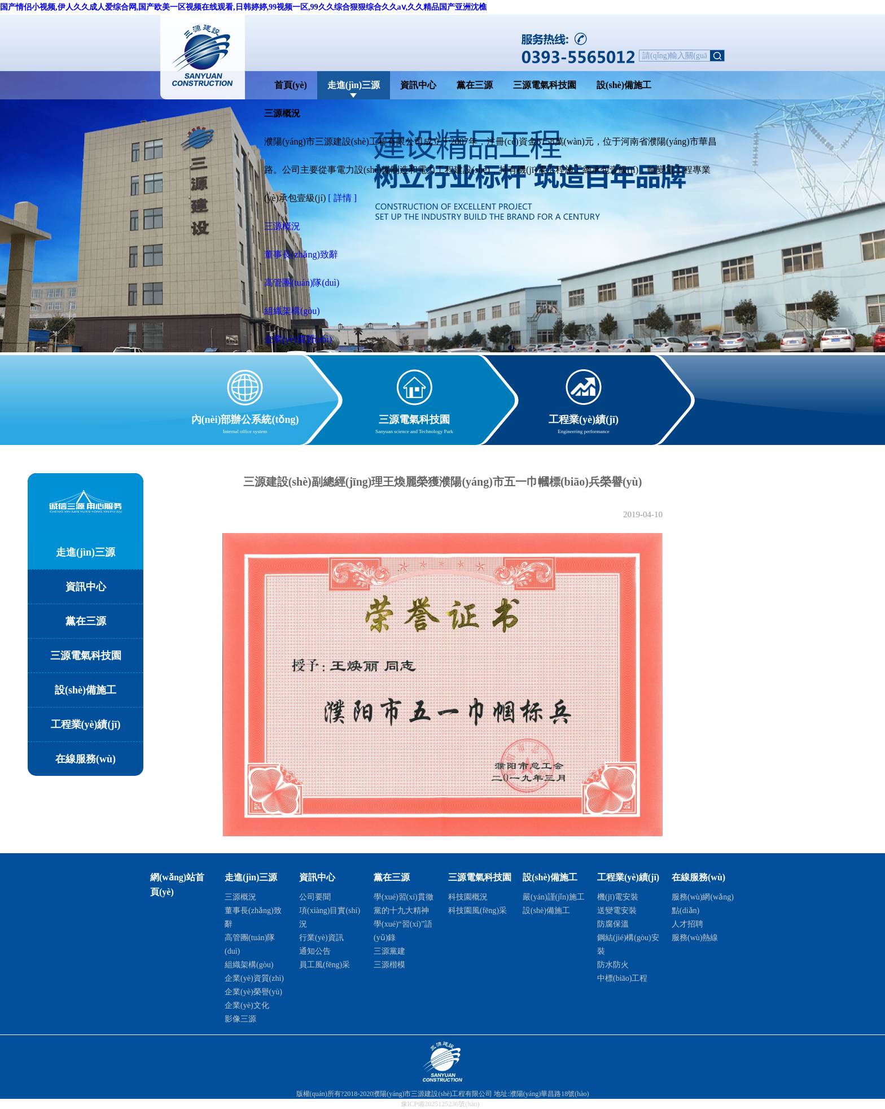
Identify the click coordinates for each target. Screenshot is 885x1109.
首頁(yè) (290, 85)
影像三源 (240, 1019)
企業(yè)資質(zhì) (298, 339)
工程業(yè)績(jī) (583, 417)
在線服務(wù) (85, 759)
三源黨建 (389, 951)
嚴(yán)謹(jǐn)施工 (554, 897)
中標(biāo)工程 (622, 978)
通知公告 (315, 951)
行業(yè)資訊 (321, 937)
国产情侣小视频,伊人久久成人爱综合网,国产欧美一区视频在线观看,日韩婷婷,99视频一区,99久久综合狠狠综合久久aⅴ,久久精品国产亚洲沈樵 (243, 7)
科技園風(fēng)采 (477, 910)
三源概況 (282, 226)
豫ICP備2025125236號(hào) (440, 1104)
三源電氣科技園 (544, 85)
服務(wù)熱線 (695, 937)
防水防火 (613, 964)
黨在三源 (475, 85)
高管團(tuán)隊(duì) (301, 282)
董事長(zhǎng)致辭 (301, 254)
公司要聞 (315, 897)
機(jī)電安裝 (617, 897)
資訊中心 (418, 85)
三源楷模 (389, 964)
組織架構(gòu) (292, 311)
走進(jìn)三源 (353, 85)
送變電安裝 (617, 910)
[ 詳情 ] (342, 198)
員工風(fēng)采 (324, 964)
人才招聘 (687, 924)
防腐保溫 (613, 924)
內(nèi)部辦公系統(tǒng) (245, 417)
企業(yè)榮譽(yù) (253, 992)
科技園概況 (468, 897)
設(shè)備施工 (624, 85)
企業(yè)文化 (247, 1005)
